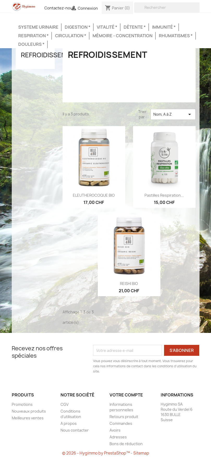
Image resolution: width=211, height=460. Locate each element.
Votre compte (126, 395)
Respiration (32, 36)
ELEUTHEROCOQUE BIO (94, 195)
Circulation (69, 36)
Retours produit (124, 416)
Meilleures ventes (28, 417)
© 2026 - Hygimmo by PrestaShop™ (96, 453)
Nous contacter (75, 430)
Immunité (163, 27)
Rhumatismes (175, 36)
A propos (69, 423)
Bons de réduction (126, 443)
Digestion (76, 27)
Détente (134, 27)
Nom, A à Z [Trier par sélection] (173, 114)
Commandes (121, 423)
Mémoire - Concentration (123, 36)
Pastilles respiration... (164, 195)
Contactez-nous (59, 8)
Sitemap (141, 453)
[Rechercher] (167, 7)
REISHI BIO (129, 283)
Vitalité (106, 27)
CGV (65, 404)
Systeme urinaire (38, 27)
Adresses (118, 436)
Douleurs (30, 44)
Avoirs (115, 430)
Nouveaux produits (29, 411)
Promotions (22, 404)
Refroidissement (50, 55)
